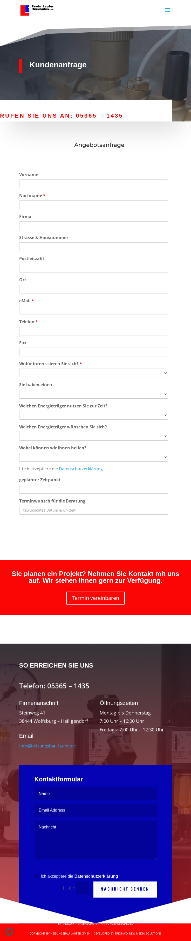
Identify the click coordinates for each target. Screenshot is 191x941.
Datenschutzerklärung (81, 469)
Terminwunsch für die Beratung (52, 501)
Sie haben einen (35, 384)
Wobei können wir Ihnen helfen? (52, 448)
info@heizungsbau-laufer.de (47, 759)
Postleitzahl (31, 258)
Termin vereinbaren (95, 597)
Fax (22, 343)
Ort (22, 280)
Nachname (32, 195)
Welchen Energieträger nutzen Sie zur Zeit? (63, 406)
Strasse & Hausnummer (43, 237)
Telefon (28, 322)
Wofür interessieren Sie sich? (50, 364)
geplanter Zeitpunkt (40, 480)
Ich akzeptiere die (61, 469)
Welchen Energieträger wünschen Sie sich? (63, 427)
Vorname (28, 174)
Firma (25, 216)
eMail (26, 301)
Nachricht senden (125, 903)
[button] (9, 931)
